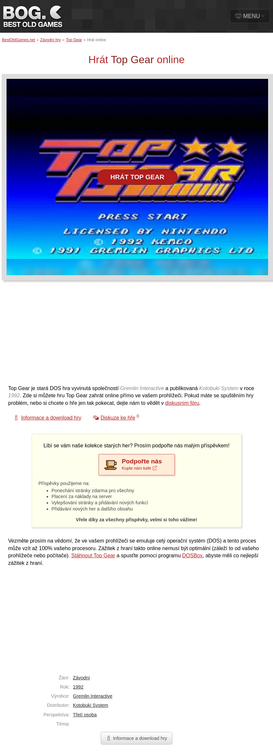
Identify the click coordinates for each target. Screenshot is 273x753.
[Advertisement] (125, 336)
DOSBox (192, 555)
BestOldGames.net (18, 40)
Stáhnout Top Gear (93, 555)
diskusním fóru (182, 403)
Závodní (81, 677)
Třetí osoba (85, 714)
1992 (78, 687)
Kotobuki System (90, 705)
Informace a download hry (136, 738)
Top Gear (74, 40)
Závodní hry (50, 40)
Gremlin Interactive (92, 696)
